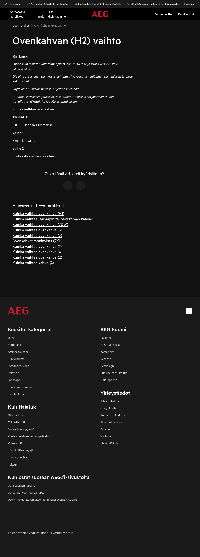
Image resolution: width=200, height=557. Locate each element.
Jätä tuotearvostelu (112, 422)
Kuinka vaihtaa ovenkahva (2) (37, 257)
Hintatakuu (13, 3)
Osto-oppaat (108, 380)
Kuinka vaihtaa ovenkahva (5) (37, 229)
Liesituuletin (16, 394)
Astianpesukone (18, 351)
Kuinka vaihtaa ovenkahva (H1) (38, 213)
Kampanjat (187, 3)
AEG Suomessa (110, 344)
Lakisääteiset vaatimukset (28, 533)
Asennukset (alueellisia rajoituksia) (47, 3)
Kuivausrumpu (17, 359)
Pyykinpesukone (18, 366)
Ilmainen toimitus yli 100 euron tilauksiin (97, 3)
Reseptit (105, 359)
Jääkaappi (14, 380)
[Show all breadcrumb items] (6, 25)
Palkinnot (106, 337)
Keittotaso (14, 344)
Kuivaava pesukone (20, 387)
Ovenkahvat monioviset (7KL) (37, 240)
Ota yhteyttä (108, 408)
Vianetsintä (15, 443)
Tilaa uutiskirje (110, 401)
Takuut (12, 464)
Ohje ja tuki (15, 415)
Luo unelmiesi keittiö (113, 373)
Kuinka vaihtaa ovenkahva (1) (37, 246)
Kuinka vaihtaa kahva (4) (33, 262)
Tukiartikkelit (16, 422)
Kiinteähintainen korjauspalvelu (28, 436)
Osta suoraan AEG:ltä (21, 485)
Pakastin (13, 373)
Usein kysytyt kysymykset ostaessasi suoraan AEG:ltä (42, 499)
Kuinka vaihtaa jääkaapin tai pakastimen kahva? (53, 218)
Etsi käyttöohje (17, 457)
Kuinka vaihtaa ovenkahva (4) (37, 251)
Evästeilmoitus (62, 533)
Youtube (105, 436)
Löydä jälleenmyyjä (20, 450)
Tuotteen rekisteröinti (114, 415)
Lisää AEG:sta (109, 443)
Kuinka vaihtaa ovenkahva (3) (37, 235)
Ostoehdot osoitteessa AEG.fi (26, 492)
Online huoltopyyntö (21, 429)
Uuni (11, 337)
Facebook (106, 429)
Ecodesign (107, 366)
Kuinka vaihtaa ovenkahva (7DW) (40, 224)
